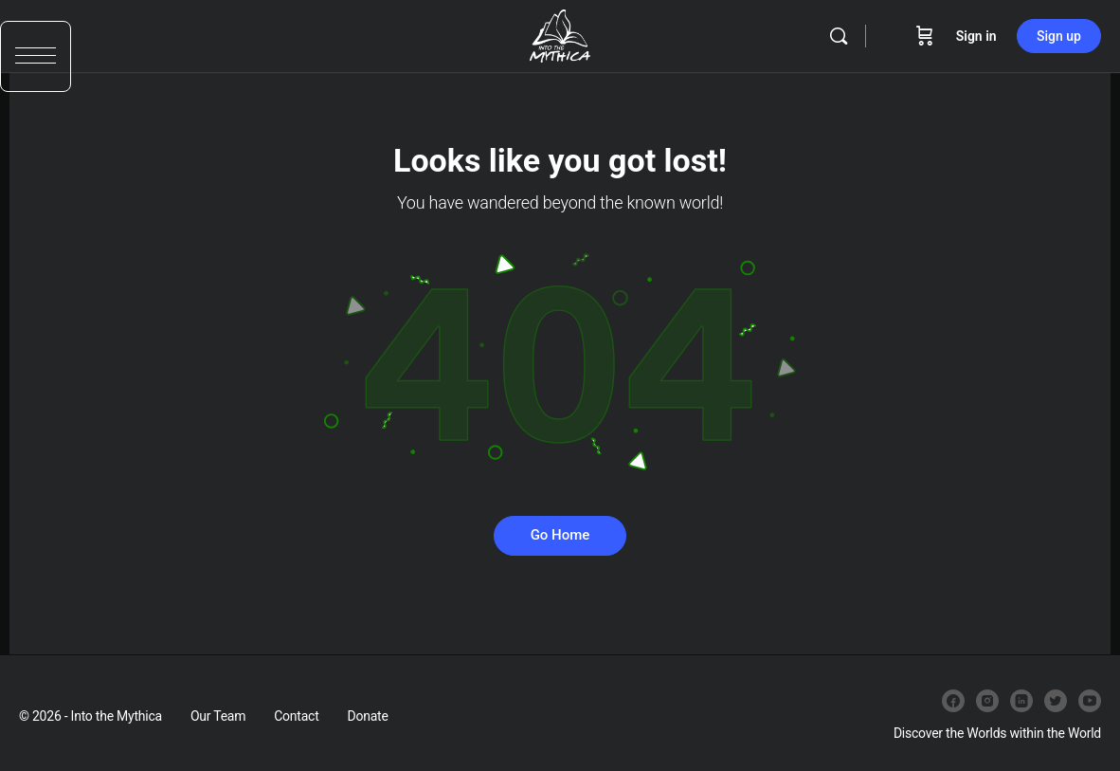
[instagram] (987, 700)
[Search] (839, 36)
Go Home (560, 534)
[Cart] (924, 36)
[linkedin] (1021, 700)
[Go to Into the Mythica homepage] (559, 34)
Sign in (976, 36)
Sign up (1059, 36)
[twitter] (1055, 700)
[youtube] (1089, 700)
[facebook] (953, 700)
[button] (35, 64)
